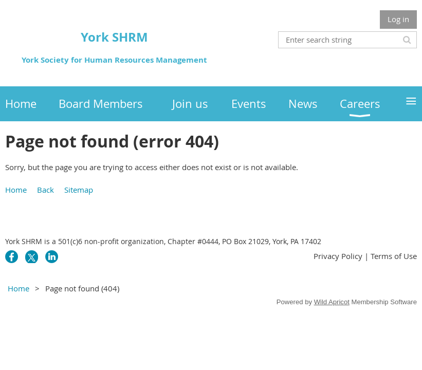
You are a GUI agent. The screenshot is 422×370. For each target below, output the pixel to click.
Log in (398, 19)
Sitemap (78, 189)
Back (45, 189)
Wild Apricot (332, 302)
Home (16, 189)
